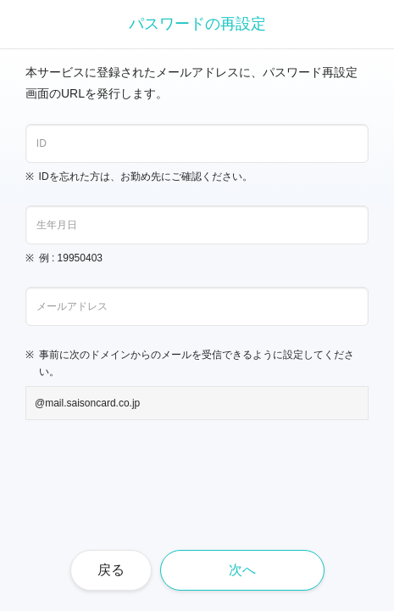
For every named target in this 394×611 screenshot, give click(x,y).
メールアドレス (72, 306)
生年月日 (56, 225)
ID (41, 143)
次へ (242, 570)
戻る (111, 570)
